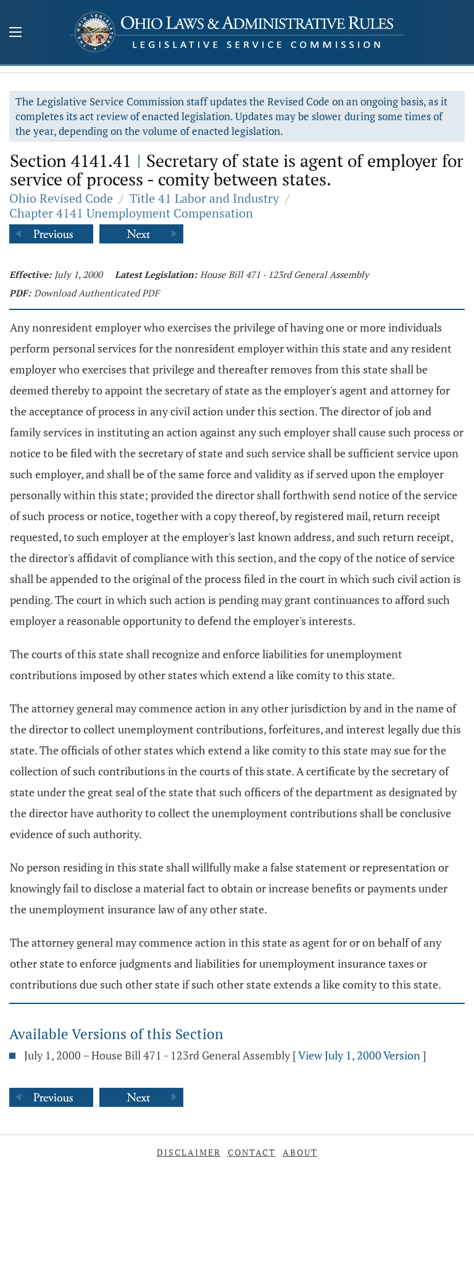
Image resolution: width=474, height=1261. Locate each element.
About (300, 1152)
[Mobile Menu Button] (15, 33)
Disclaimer (189, 1152)
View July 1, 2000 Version (359, 1055)
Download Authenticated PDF (96, 293)
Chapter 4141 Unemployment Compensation (131, 213)
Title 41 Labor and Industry (204, 198)
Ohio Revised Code (61, 198)
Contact (252, 1152)
